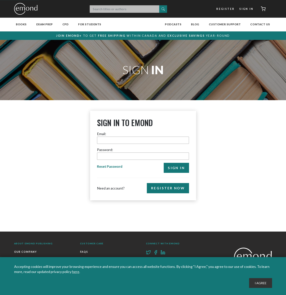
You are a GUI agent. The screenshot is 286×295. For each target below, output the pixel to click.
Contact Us (260, 24)
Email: (101, 134)
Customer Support (225, 24)
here (75, 271)
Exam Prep (44, 24)
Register (225, 8)
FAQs (84, 251)
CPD (65, 24)
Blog (195, 24)
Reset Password (109, 166)
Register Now (168, 188)
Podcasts (173, 24)
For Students (89, 24)
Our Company (25, 251)
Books (21, 24)
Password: (105, 150)
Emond (27, 9)
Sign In (246, 8)
